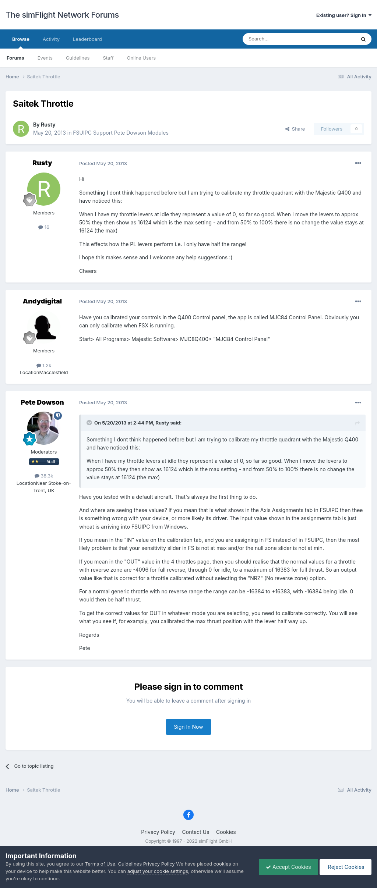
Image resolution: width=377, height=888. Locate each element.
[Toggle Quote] (90, 423)
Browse (20, 42)
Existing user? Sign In (343, 15)
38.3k (44, 476)
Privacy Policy (158, 832)
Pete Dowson (42, 402)
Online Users (141, 58)
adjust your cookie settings (157, 871)
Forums (15, 58)
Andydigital (42, 301)
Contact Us (195, 832)
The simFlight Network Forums (62, 14)
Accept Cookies (286, 867)
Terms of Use (100, 864)
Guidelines (78, 58)
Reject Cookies (345, 867)
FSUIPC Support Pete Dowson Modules (120, 132)
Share (295, 129)
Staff (108, 58)
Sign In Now (188, 727)
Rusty (48, 124)
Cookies (226, 832)
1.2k (44, 365)
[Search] (281, 39)
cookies (222, 864)
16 (43, 227)
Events (45, 58)
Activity (51, 39)
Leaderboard (87, 39)
